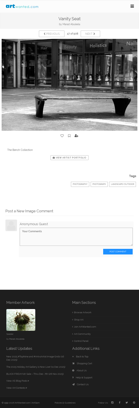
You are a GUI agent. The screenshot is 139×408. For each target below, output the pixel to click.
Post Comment (117, 251)
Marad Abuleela (71, 24)
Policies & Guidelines (65, 402)
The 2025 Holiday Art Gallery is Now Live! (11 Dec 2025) (35, 367)
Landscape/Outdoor (122, 184)
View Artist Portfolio (69, 157)
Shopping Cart (82, 363)
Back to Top (80, 356)
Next (90, 33)
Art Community (82, 334)
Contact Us (80, 384)
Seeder (9, 334)
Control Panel (81, 341)
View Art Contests (16, 387)
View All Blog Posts (17, 380)
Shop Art (78, 319)
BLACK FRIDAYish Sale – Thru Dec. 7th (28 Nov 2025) (35, 374)
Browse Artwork (82, 312)
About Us (79, 370)
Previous (52, 33)
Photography (80, 184)
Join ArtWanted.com (85, 326)
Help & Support (82, 377)
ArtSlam (36, 402)
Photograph (99, 184)
